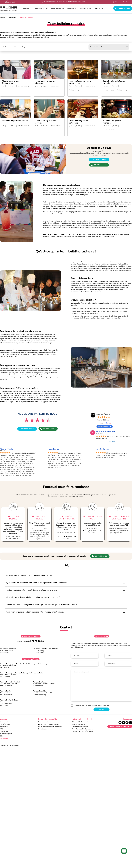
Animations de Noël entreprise (82, 729)
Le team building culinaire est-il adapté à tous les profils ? (31, 590)
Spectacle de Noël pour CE (81, 727)
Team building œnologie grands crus (80, 81)
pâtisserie (75, 202)
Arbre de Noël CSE (78, 724)
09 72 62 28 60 (121, 2)
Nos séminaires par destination (48, 724)
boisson (86, 202)
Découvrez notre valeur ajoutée (13, 538)
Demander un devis (122, 8)
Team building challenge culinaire (114, 81)
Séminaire (25, 8)
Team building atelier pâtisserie (78, 121)
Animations (84, 8)
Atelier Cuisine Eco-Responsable (11, 81)
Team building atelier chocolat (45, 81)
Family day (70, 8)
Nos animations (43, 729)
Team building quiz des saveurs (45, 121)
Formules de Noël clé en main (82, 731)
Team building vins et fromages (112, 121)
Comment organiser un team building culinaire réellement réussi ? (35, 612)
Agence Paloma (103, 414)
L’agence (97, 8)
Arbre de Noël (56, 8)
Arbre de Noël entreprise (80, 722)
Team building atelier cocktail (15, 121)
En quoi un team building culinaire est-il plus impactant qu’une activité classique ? (41, 604)
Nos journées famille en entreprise (50, 727)
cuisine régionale (63, 202)
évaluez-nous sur (104, 426)
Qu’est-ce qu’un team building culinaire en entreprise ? (30, 575)
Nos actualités (5, 722)
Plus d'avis (111, 441)
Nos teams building (44, 722)
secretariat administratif (105, 431)
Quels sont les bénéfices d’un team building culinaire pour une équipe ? (37, 582)
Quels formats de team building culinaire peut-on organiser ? (33, 597)
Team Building (40, 8)
